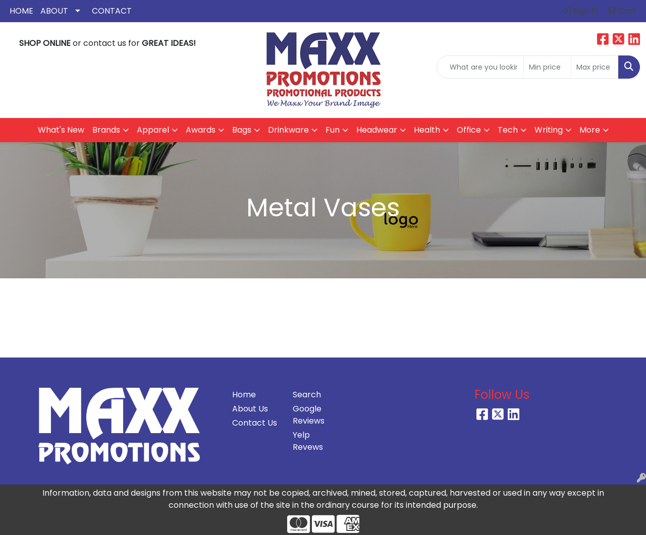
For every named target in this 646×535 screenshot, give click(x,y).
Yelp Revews (308, 441)
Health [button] (427, 130)
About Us (250, 408)
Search (307, 394)
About (54, 11)
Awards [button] (201, 130)
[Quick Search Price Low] (547, 67)
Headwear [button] (376, 130)
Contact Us (254, 423)
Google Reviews (309, 415)
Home (21, 11)
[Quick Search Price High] (595, 67)
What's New (61, 130)
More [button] (589, 130)
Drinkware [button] (288, 130)
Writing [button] (548, 130)
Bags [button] (241, 130)
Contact (112, 11)
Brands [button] (106, 130)
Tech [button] (508, 130)
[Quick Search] (480, 67)
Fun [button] (333, 130)
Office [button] (469, 130)
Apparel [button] (153, 130)
